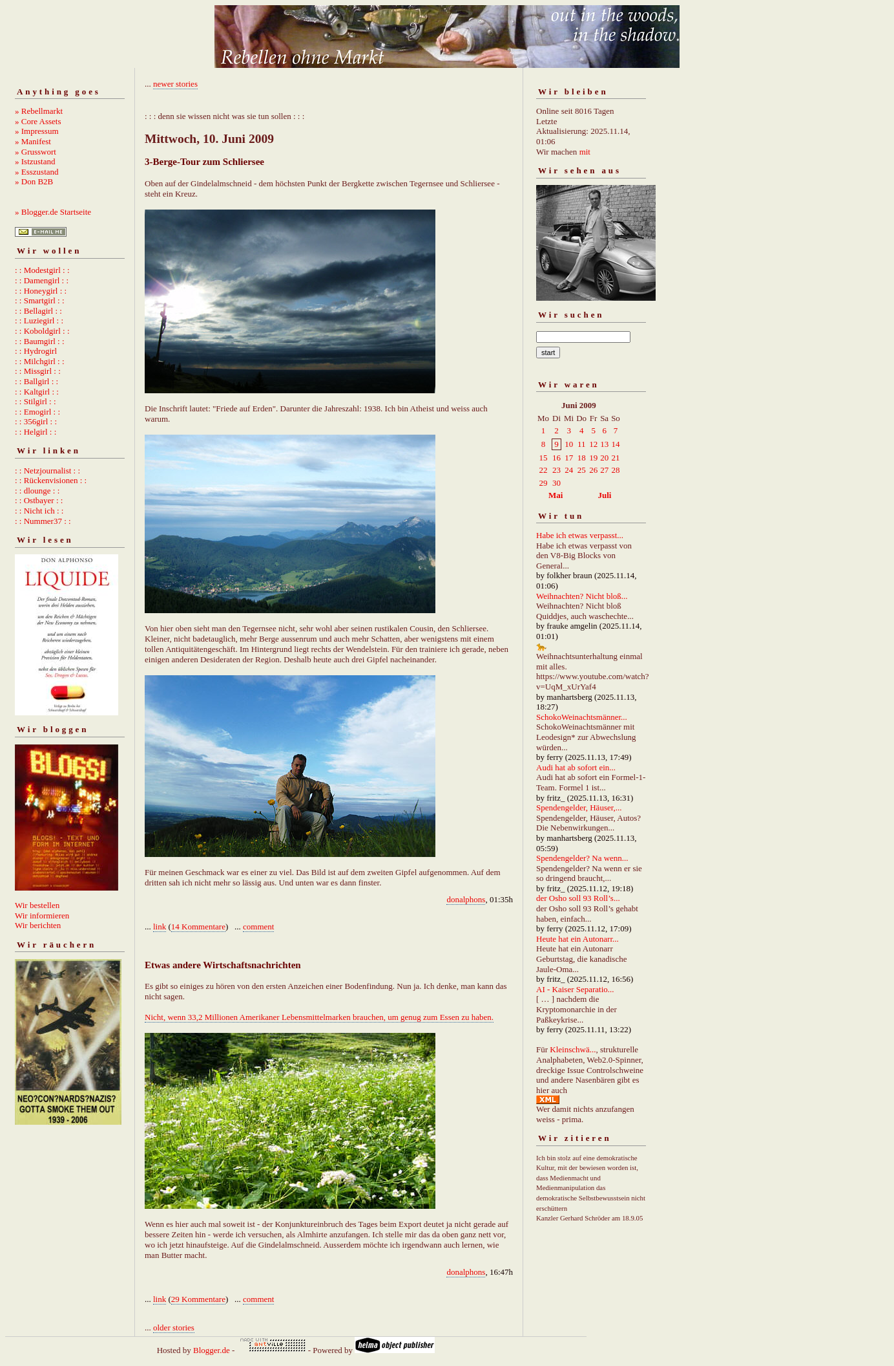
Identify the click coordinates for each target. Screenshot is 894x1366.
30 (556, 483)
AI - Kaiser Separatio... (575, 989)
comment (258, 926)
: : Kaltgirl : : (37, 391)
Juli (605, 495)
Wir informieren (42, 915)
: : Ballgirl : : (36, 381)
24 (569, 470)
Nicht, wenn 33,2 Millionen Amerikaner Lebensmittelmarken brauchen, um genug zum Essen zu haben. (319, 1017)
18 (581, 457)
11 (581, 444)
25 (581, 470)
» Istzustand (35, 161)
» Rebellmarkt (39, 111)
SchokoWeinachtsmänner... (581, 717)
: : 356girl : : (36, 421)
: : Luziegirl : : (39, 320)
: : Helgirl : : (35, 432)
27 (604, 470)
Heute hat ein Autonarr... (577, 939)
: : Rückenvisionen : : (51, 480)
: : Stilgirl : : (35, 401)
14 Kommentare (198, 926)
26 (593, 470)
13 (604, 444)
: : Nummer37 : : (43, 521)
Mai (555, 495)
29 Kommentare (198, 1299)
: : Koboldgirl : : (42, 331)
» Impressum (37, 131)
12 (593, 444)
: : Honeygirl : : (41, 291)
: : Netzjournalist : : (47, 470)
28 (615, 470)
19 (593, 457)
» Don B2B (34, 181)
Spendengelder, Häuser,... (579, 807)
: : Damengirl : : (41, 280)
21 (615, 457)
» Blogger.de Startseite (53, 212)
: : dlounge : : (37, 490)
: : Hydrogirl (36, 351)
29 (543, 483)
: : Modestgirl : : (42, 270)
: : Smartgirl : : (40, 300)
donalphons (465, 899)
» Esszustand (37, 172)
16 (556, 457)
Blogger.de (211, 1350)
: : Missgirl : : (38, 371)
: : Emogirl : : (37, 412)
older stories (173, 1327)
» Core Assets (38, 121)
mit (584, 152)
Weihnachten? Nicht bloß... (582, 596)
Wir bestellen (37, 905)
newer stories (175, 84)
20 (604, 457)
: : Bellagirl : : (38, 311)
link (159, 926)
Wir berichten (38, 925)
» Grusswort (35, 152)
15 (543, 457)
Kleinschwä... (573, 1049)
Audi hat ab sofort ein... (576, 767)
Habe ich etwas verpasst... (579, 535)
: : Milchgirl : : (40, 361)
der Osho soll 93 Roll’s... (578, 898)
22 (543, 470)
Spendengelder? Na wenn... (582, 858)
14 (615, 444)
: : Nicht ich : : (39, 510)
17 (569, 457)
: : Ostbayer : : (39, 500)
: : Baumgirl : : (40, 341)
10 (569, 444)
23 (556, 470)
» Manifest (33, 141)
